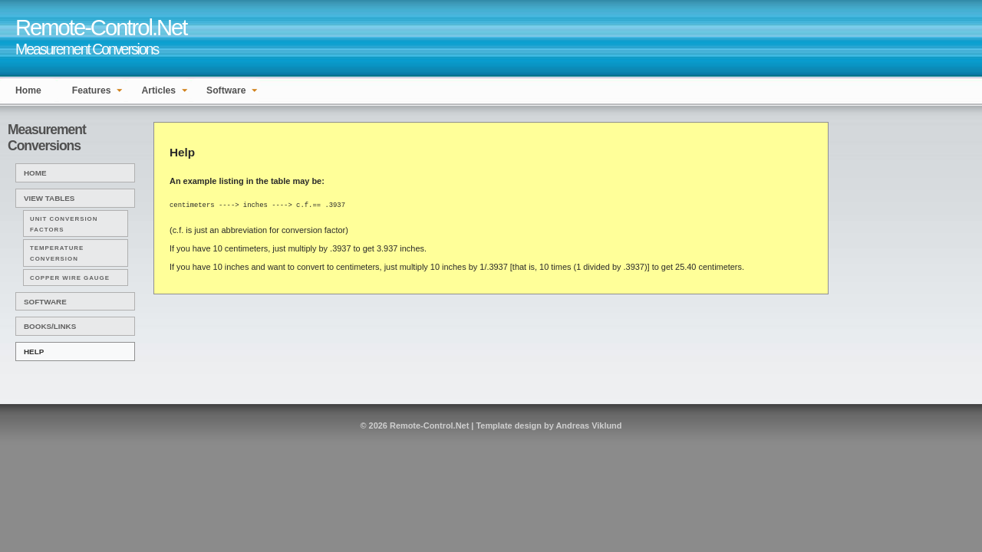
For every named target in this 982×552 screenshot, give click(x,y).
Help (34, 351)
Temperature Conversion (57, 253)
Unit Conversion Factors (63, 224)
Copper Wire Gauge (70, 277)
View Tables (49, 198)
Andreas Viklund (588, 425)
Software (226, 90)
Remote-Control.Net (429, 425)
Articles (158, 90)
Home (28, 90)
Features (91, 90)
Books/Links (50, 326)
